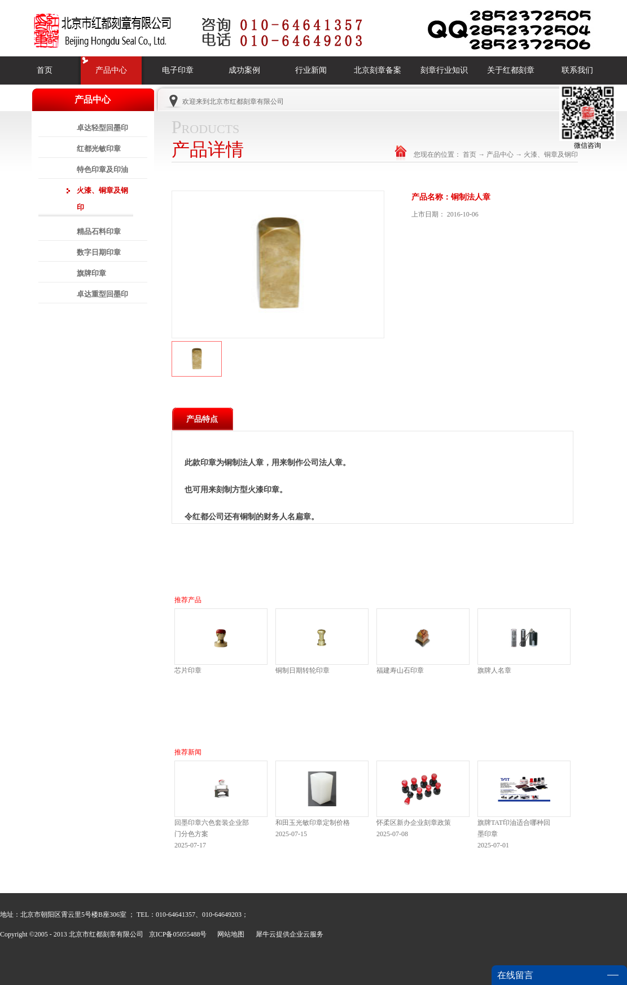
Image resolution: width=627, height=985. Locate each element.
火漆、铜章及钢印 (551, 154)
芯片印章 (187, 670)
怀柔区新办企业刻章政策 (413, 823)
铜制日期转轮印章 (302, 670)
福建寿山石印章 (400, 670)
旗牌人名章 (494, 670)
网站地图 (229, 934)
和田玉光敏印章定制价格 (312, 823)
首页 (44, 70)
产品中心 (500, 154)
